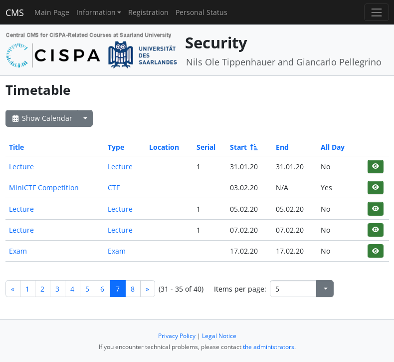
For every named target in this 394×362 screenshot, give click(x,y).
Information (96, 12)
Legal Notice (219, 336)
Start (243, 147)
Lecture (21, 166)
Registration (148, 12)
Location (164, 147)
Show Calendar (41, 118)
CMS (14, 12)
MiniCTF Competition (44, 187)
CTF (114, 187)
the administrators (268, 347)
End (282, 147)
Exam (18, 251)
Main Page (51, 12)
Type (116, 147)
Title (16, 147)
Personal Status (201, 12)
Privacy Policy (177, 336)
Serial (206, 147)
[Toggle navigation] (376, 12)
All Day (333, 147)
